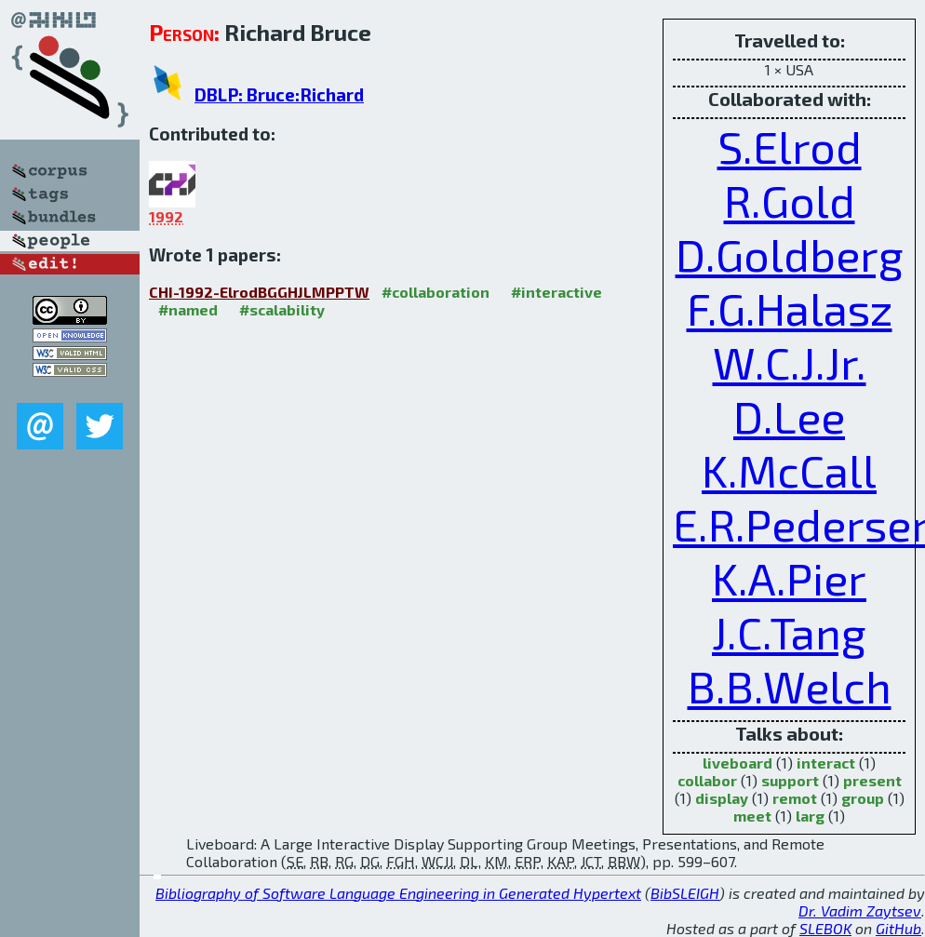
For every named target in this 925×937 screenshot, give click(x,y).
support (790, 780)
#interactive (556, 292)
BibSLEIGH (684, 893)
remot (794, 798)
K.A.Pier (789, 578)
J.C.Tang (789, 632)
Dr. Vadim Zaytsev (859, 910)
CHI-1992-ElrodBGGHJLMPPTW (259, 292)
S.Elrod (789, 146)
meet (752, 815)
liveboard (737, 762)
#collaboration (435, 292)
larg (810, 815)
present (872, 780)
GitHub (898, 928)
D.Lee (789, 416)
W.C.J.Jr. (789, 362)
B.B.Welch (789, 686)
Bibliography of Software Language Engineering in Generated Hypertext (398, 893)
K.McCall (789, 470)
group (862, 798)
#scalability (282, 309)
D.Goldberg (790, 254)
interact (826, 762)
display (721, 798)
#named (188, 309)
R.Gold (789, 200)
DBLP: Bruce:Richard (279, 94)
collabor (707, 780)
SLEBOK (825, 928)
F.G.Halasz (789, 308)
